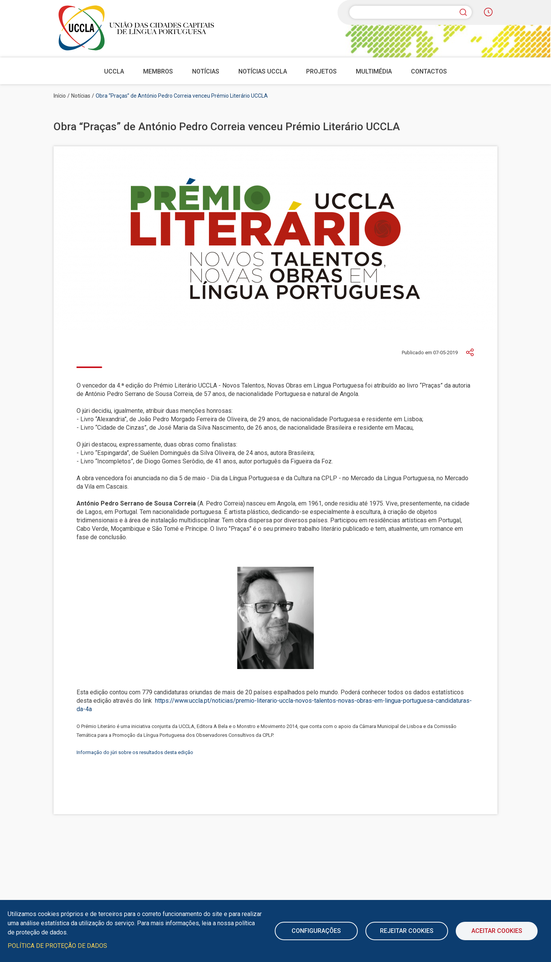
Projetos (321, 71)
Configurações (316, 930)
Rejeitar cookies (407, 930)
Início (60, 96)
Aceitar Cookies (496, 930)
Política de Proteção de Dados (57, 945)
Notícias (205, 71)
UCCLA (114, 71)
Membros (158, 71)
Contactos (429, 71)
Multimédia (374, 71)
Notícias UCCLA (262, 71)
